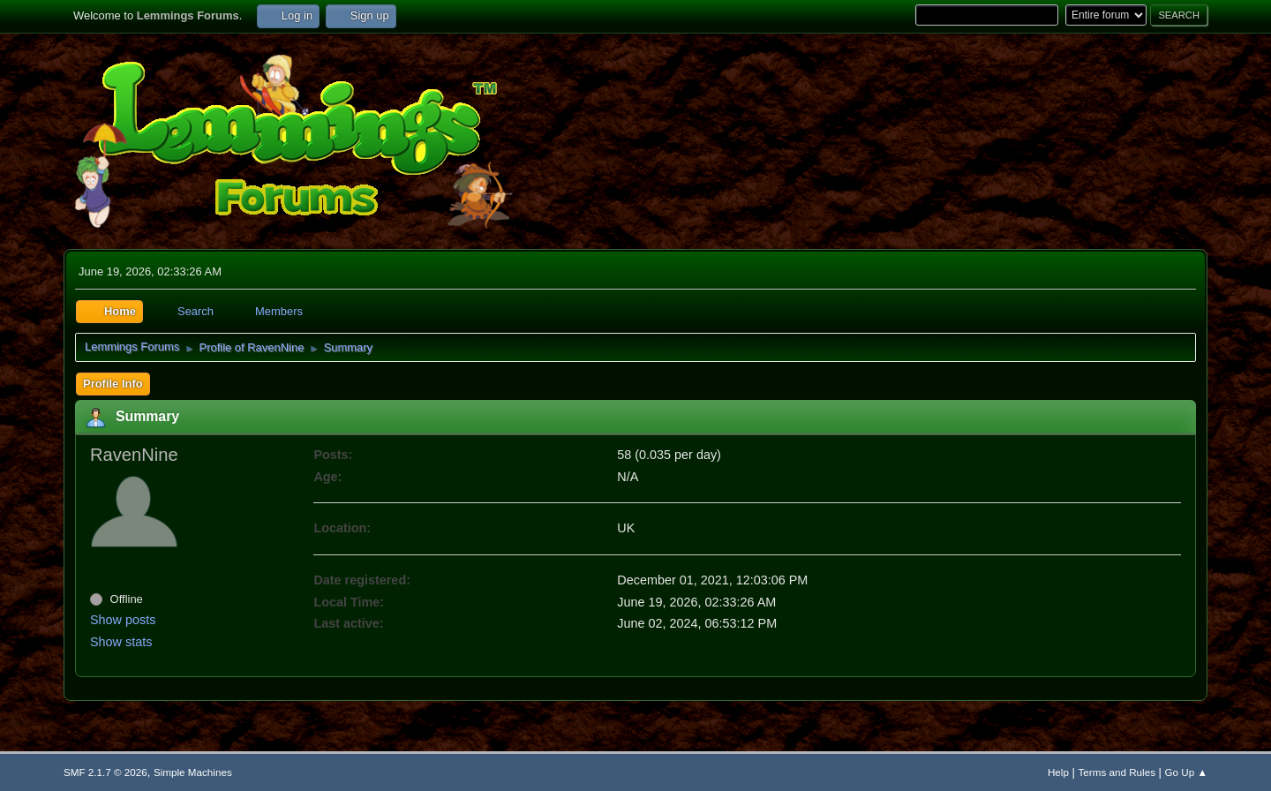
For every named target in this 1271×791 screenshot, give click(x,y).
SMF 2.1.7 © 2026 (105, 772)
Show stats (121, 642)
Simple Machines (193, 772)
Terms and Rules (1117, 772)
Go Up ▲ (1186, 772)
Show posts (122, 620)
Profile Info (113, 383)
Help (1058, 772)
